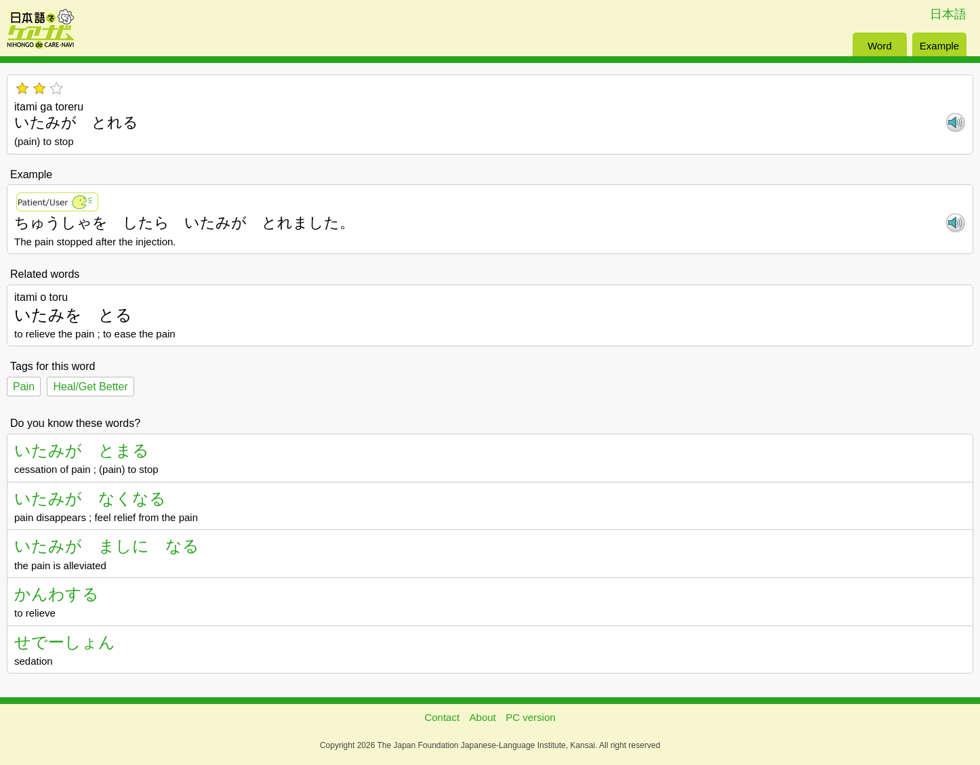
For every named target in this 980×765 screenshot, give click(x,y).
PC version (530, 717)
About (483, 717)
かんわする (56, 594)
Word (879, 45)
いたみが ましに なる (106, 546)
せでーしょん (64, 642)
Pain (24, 386)
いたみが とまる (81, 450)
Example (939, 45)
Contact (442, 717)
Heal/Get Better (90, 386)
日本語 (948, 14)
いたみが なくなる (90, 498)
